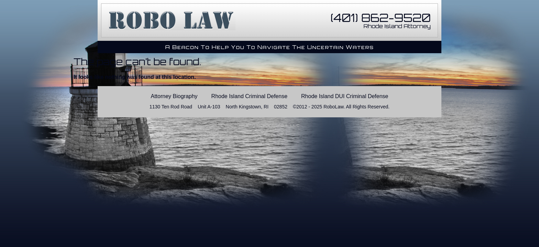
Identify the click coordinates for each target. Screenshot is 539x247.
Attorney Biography (174, 96)
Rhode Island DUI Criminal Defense (344, 96)
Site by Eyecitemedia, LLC (269, 125)
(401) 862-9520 (381, 18)
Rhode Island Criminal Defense (249, 96)
